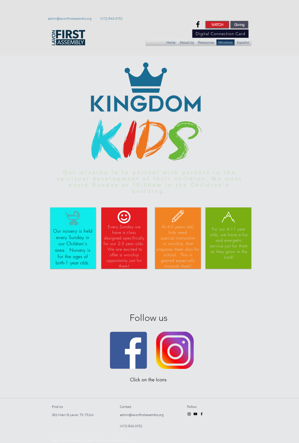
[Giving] (239, 24)
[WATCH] (217, 24)
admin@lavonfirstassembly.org (70, 18)
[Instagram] (189, 414)
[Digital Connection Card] (220, 33)
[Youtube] (195, 414)
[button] (187, 42)
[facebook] (198, 24)
